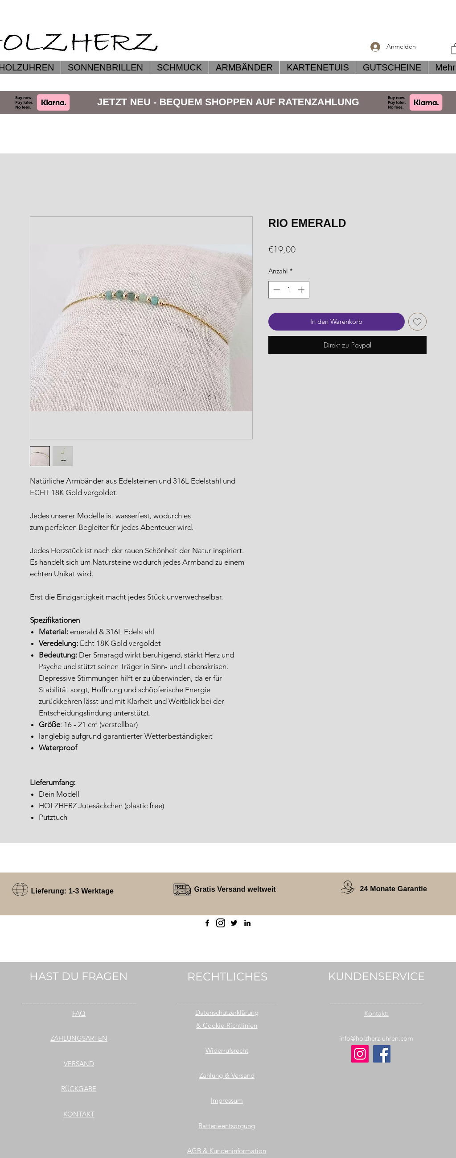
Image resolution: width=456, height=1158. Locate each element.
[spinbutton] (288, 289)
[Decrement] (276, 289)
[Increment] (302, 289)
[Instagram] (360, 1054)
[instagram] (220, 922)
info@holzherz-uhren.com (376, 1038)
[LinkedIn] (247, 922)
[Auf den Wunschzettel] (417, 322)
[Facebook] (207, 922)
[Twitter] (234, 922)
